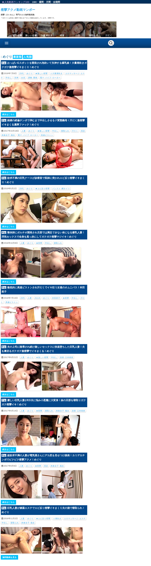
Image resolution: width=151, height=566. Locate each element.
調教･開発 (32, 78)
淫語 (83, 131)
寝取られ (65, 131)
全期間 (56, 2)
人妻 (24, 131)
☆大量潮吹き (56, 73)
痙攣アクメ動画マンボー (18, 9)
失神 (16, 78)
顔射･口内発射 (66, 357)
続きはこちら (8, 114)
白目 (23, 78)
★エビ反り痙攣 (42, 188)
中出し (9, 78)
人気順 (27, 56)
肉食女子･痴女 (8, 135)
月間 (48, 2)
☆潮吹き (57, 518)
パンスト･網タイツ (61, 188)
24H (34, 2)
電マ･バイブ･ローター (50, 78)
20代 (21, 73)
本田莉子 (56, 298)
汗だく (75, 131)
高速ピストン (47, 135)
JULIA (37, 298)
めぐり (30, 73)
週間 (41, 2)
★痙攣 (39, 243)
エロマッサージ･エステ (75, 518)
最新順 (17, 56)
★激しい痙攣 (41, 73)
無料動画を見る (9, 557)
